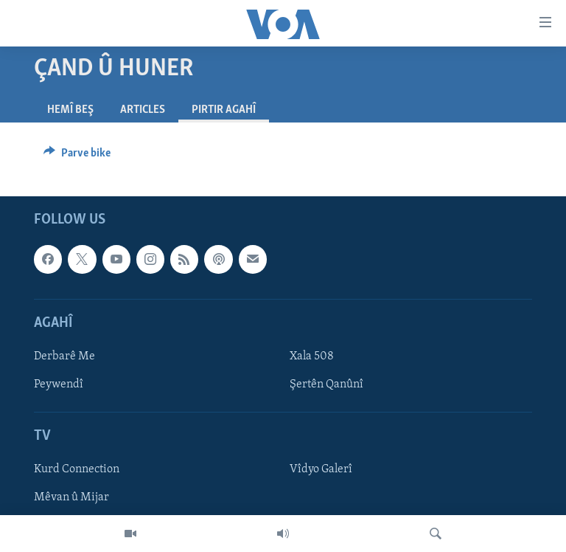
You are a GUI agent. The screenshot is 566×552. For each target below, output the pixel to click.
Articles (142, 110)
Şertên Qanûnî (326, 384)
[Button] (77, 156)
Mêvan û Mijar (71, 498)
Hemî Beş (70, 110)
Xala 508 (312, 356)
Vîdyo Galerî (321, 469)
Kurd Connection (76, 469)
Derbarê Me (64, 356)
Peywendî (58, 384)
